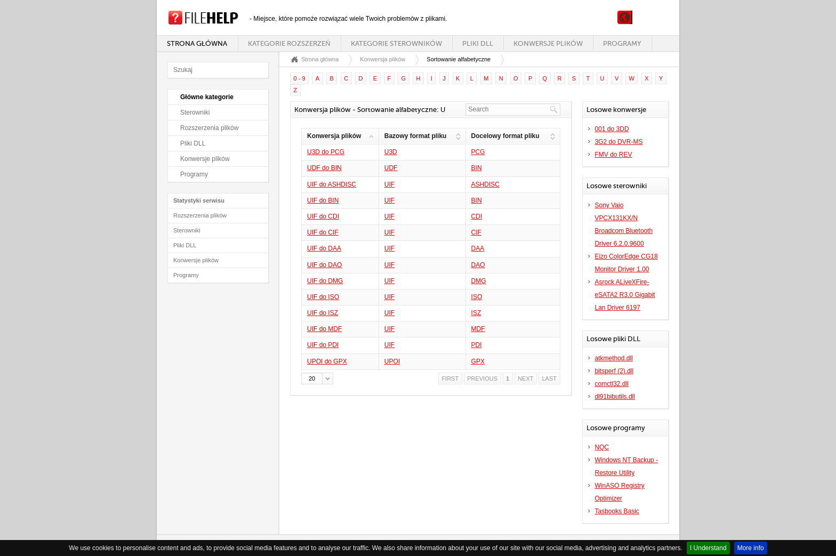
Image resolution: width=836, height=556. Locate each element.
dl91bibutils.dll (615, 396)
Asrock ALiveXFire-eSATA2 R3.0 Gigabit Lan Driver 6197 (625, 294)
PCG (478, 152)
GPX (478, 361)
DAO (478, 265)
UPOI (392, 361)
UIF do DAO (324, 265)
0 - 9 (300, 78)
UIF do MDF (324, 329)
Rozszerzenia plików (209, 128)
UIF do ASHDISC (331, 184)
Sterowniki (195, 112)
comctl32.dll (612, 384)
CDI (477, 216)
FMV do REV (613, 154)
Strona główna (197, 43)
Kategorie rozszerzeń (289, 43)
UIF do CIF (323, 232)
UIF (389, 184)
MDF (478, 329)
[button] (317, 378)
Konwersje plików (548, 43)
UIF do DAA (324, 248)
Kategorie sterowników (396, 43)
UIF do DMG (325, 281)
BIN (476, 168)
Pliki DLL (477, 43)
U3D (390, 152)
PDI (476, 345)
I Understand (708, 548)
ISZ (476, 313)
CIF (476, 232)
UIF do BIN (323, 200)
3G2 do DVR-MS (619, 142)
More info (750, 548)
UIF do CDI (323, 216)
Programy (622, 43)
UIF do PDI (323, 345)
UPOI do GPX (327, 361)
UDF (391, 168)
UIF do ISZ (322, 313)
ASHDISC (485, 184)
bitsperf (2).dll (614, 371)
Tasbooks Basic (617, 511)
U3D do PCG (325, 152)
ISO (477, 297)
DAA (478, 248)
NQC (602, 447)
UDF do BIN (324, 168)
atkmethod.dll (614, 358)
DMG (478, 281)
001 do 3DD (612, 129)
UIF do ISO (323, 297)
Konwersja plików (382, 59)
